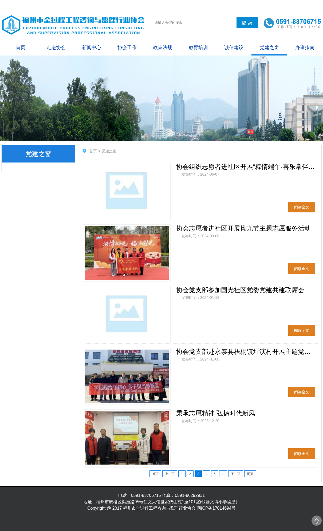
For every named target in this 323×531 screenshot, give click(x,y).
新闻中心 (91, 47)
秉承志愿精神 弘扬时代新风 (215, 413)
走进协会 (56, 47)
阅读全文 (301, 207)
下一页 (236, 474)
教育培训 (198, 47)
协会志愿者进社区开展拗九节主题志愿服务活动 (243, 228)
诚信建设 (233, 47)
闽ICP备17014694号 (216, 508)
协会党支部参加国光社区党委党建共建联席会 (240, 290)
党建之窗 (269, 47)
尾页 (250, 474)
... (223, 474)
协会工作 (127, 47)
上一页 (170, 474)
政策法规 (162, 47)
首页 (20, 47)
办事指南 (304, 47)
